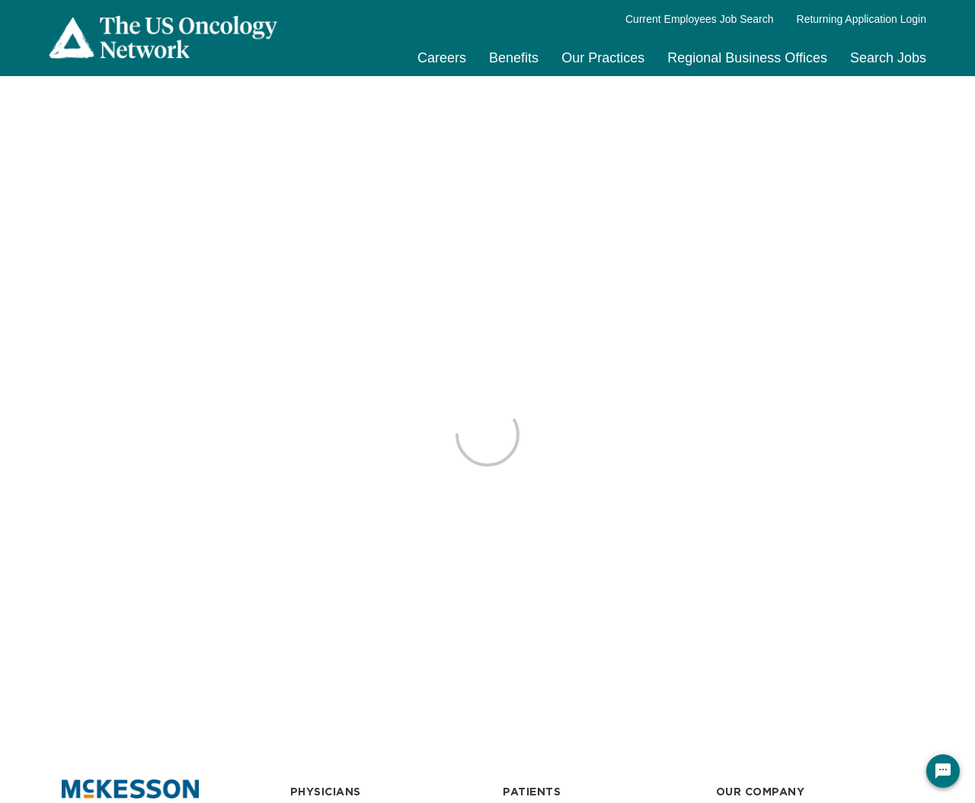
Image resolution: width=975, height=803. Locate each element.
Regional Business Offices (747, 57)
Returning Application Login (861, 19)
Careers (441, 57)
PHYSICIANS (325, 791)
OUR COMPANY (760, 791)
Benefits (514, 57)
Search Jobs (888, 57)
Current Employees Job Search (699, 19)
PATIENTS (532, 791)
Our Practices (602, 57)
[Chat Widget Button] (943, 771)
